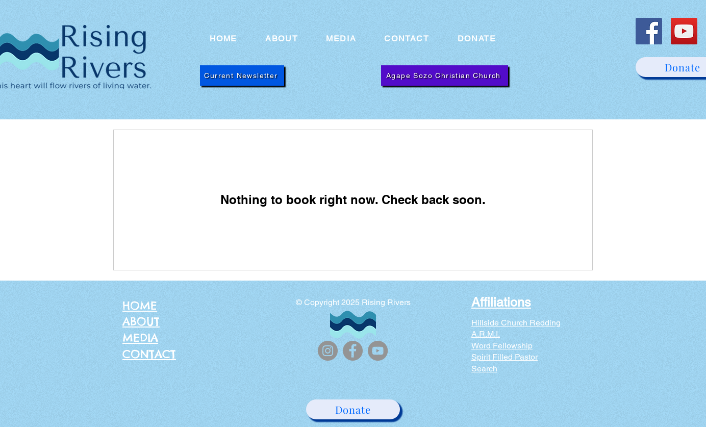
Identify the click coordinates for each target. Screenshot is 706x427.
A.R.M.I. (485, 334)
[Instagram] (328, 351)
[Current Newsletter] (242, 75)
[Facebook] (649, 31)
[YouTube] (684, 31)
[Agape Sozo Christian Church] (444, 75)
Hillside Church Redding (516, 323)
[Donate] (353, 409)
